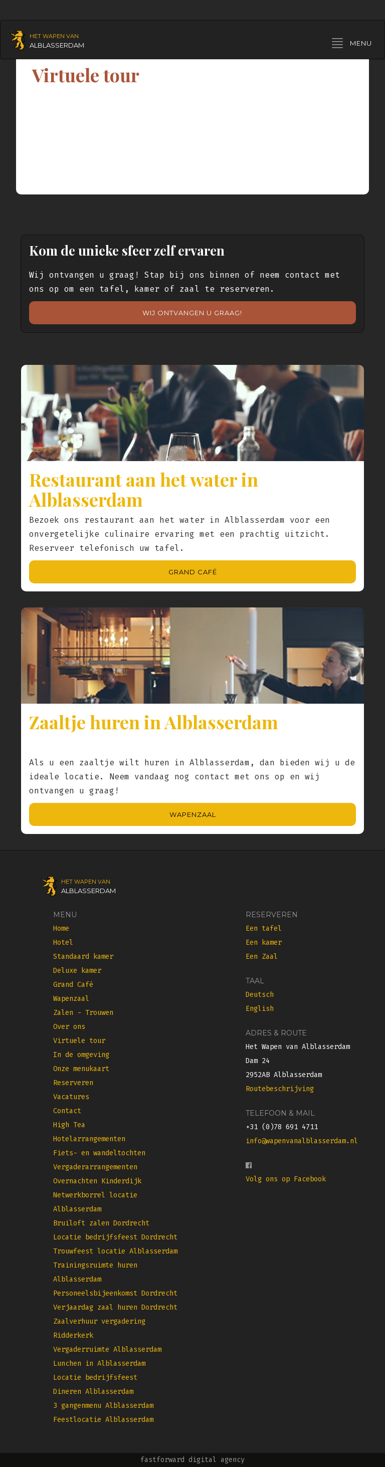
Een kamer (264, 942)
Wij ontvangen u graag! (192, 313)
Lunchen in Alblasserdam (99, 1363)
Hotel (63, 942)
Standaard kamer (83, 956)
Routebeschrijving (280, 1089)
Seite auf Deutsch (211, 10)
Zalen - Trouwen (83, 1012)
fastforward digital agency (192, 1459)
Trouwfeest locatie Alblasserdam (115, 1251)
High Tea (69, 1125)
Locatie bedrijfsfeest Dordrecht (115, 1237)
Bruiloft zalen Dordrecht (101, 1223)
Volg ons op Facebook (286, 1179)
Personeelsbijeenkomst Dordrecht (115, 1293)
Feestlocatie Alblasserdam (103, 1419)
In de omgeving (81, 1055)
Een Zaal (262, 956)
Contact (67, 1111)
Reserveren (73, 1083)
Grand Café (192, 572)
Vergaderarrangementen (95, 1167)
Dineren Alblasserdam (93, 1391)
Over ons (69, 1026)
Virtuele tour (79, 1040)
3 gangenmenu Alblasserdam (103, 1405)
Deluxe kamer (77, 970)
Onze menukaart (81, 1069)
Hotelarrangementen (89, 1139)
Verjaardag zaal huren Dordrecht (115, 1307)
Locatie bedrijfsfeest (95, 1377)
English (260, 1008)
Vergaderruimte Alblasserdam (107, 1349)
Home (61, 928)
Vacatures (71, 1097)
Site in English (296, 10)
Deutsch (260, 994)
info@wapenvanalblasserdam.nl (302, 1141)
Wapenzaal (192, 814)
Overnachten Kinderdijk (97, 1181)
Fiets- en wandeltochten (99, 1153)
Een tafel (264, 928)
